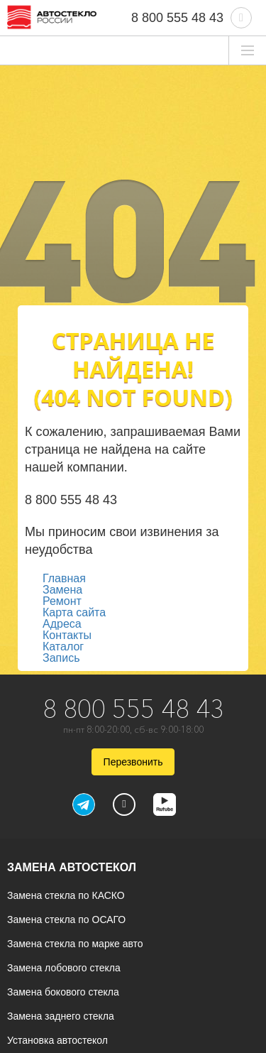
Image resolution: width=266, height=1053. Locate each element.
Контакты (67, 635)
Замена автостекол (71, 867)
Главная (64, 578)
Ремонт (62, 601)
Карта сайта (74, 612)
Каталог (63, 646)
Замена (62, 590)
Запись (61, 658)
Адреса (62, 624)
